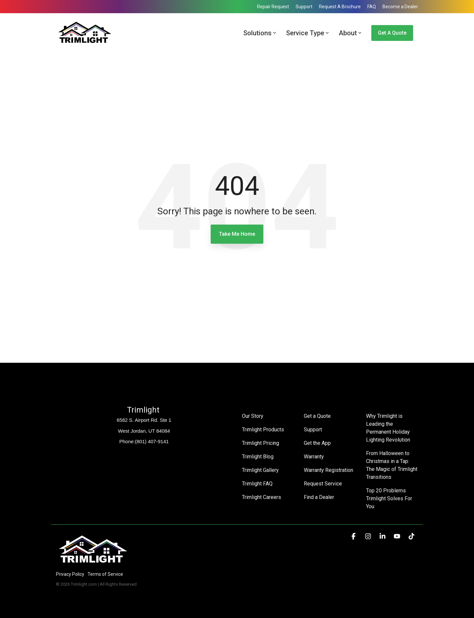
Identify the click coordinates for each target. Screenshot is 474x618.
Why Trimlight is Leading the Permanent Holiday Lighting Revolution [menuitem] (388, 428)
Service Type (307, 33)
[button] (354, 536)
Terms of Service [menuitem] (105, 574)
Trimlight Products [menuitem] (263, 429)
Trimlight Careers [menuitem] (261, 497)
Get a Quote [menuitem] (317, 416)
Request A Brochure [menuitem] (340, 6)
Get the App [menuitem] (317, 443)
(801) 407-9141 (152, 441)
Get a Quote (392, 33)
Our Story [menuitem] (252, 416)
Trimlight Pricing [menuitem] (260, 443)
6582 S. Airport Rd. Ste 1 (144, 420)
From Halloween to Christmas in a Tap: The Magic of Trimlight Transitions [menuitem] (392, 465)
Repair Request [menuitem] (273, 6)
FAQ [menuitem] (371, 6)
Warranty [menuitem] (314, 456)
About (350, 33)
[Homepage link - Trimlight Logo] (93, 563)
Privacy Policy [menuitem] (70, 574)
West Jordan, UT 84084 (144, 431)
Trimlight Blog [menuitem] (258, 456)
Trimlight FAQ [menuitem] (257, 483)
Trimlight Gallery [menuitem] (260, 470)
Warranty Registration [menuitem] (328, 470)
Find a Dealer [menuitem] (319, 497)
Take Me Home (237, 234)
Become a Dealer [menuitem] (400, 6)
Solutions (259, 33)
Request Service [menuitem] (323, 483)
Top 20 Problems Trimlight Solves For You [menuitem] (389, 498)
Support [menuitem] (304, 6)
